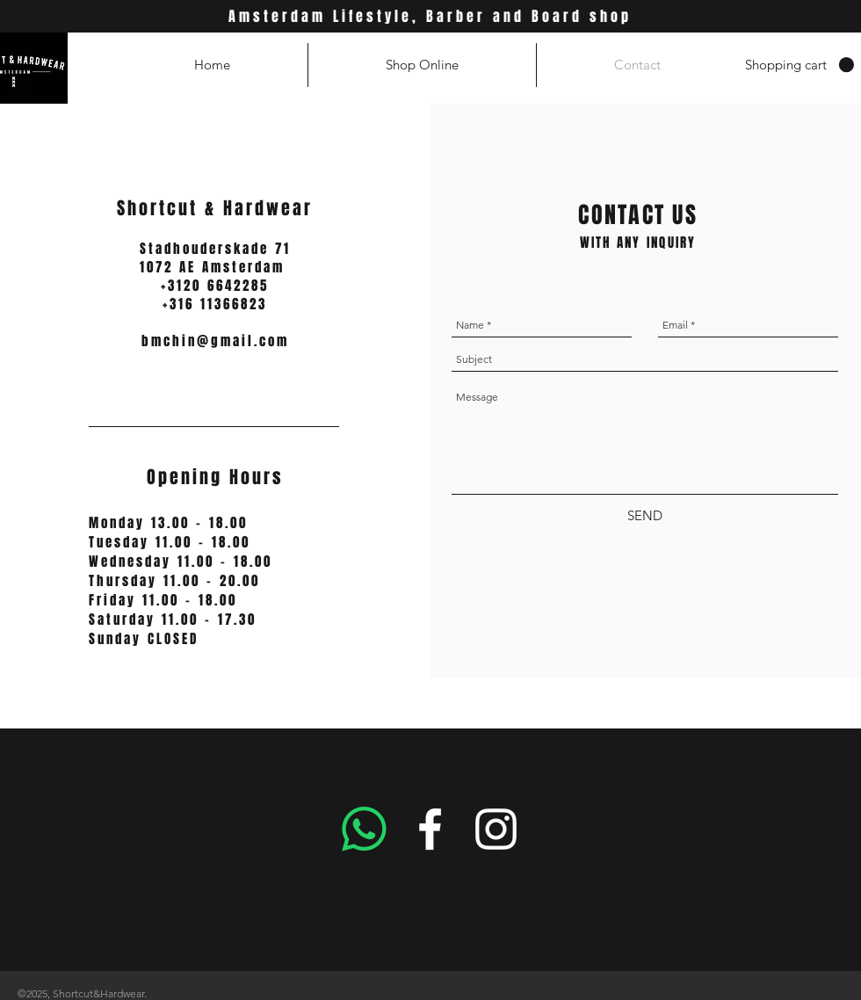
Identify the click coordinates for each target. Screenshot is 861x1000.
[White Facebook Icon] (430, 829)
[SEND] (644, 515)
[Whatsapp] (364, 829)
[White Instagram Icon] (496, 829)
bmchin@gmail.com (215, 341)
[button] (799, 65)
